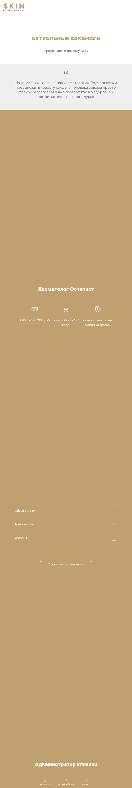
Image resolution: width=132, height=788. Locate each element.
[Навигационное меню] (127, 7)
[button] (66, 565)
